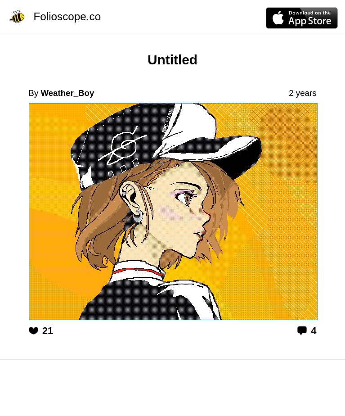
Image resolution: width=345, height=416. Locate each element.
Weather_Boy (67, 93)
